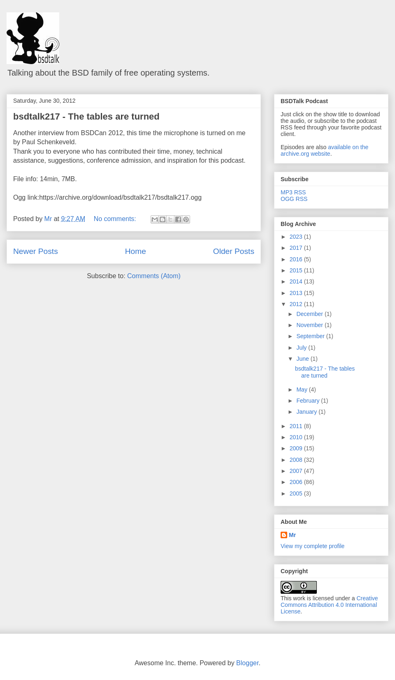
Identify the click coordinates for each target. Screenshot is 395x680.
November (310, 325)
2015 (297, 270)
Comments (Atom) (154, 275)
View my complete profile (312, 546)
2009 (297, 448)
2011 (297, 426)
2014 (297, 281)
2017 (297, 247)
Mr (292, 535)
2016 (297, 259)
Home (135, 251)
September (311, 336)
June (303, 358)
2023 (297, 236)
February (308, 400)
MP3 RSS (293, 192)
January (307, 411)
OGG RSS (294, 199)
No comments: (116, 218)
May (302, 389)
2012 (297, 304)
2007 (297, 471)
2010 (297, 437)
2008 (297, 459)
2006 (297, 482)
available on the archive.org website (324, 150)
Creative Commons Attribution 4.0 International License (329, 605)
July (302, 347)
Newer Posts (35, 251)
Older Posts (233, 251)
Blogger (247, 662)
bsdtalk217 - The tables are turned (86, 116)
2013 (297, 293)
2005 (297, 493)
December (310, 314)
